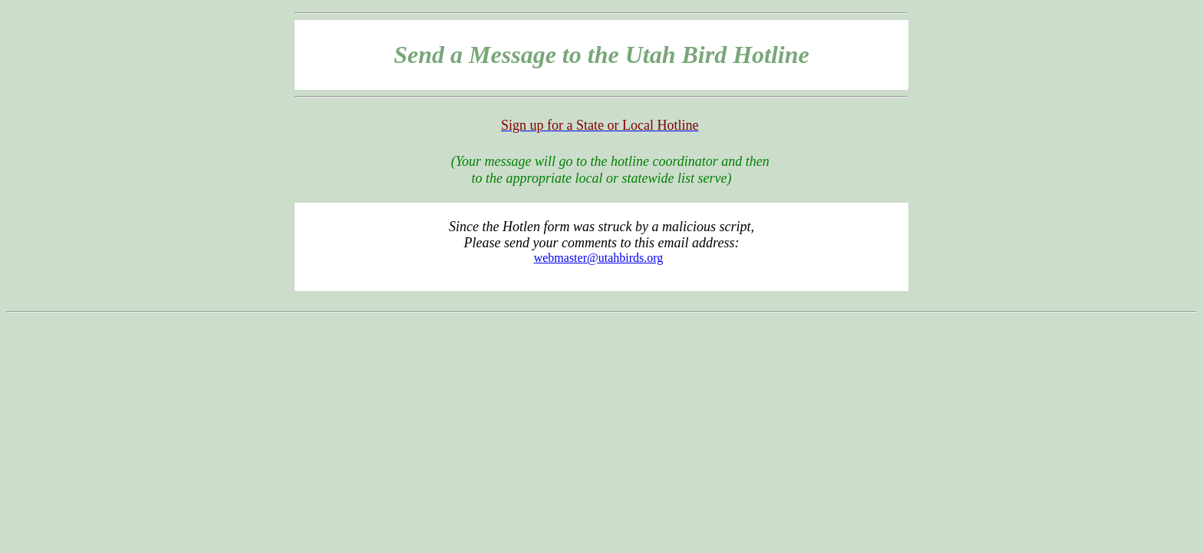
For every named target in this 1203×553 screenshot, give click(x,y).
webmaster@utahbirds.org (599, 257)
